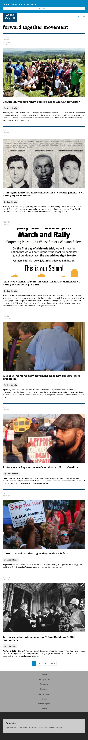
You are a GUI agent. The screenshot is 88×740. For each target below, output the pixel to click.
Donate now (44, 8)
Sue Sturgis (12, 202)
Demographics (44, 679)
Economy (7, 42)
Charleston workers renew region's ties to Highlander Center (41, 101)
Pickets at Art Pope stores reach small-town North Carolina (40, 467)
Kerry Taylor (12, 108)
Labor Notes (12, 559)
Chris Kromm (12, 473)
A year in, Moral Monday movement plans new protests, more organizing (41, 377)
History (6, 44)
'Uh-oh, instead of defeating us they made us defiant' (36, 553)
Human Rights (44, 703)
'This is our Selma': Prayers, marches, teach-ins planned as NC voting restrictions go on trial (41, 283)
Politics (6, 131)
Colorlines (11, 646)
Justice (6, 40)
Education (44, 689)
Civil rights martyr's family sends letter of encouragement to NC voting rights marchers (43, 194)
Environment (44, 694)
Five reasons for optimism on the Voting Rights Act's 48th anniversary (39, 638)
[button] (84, 16)
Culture (6, 38)
